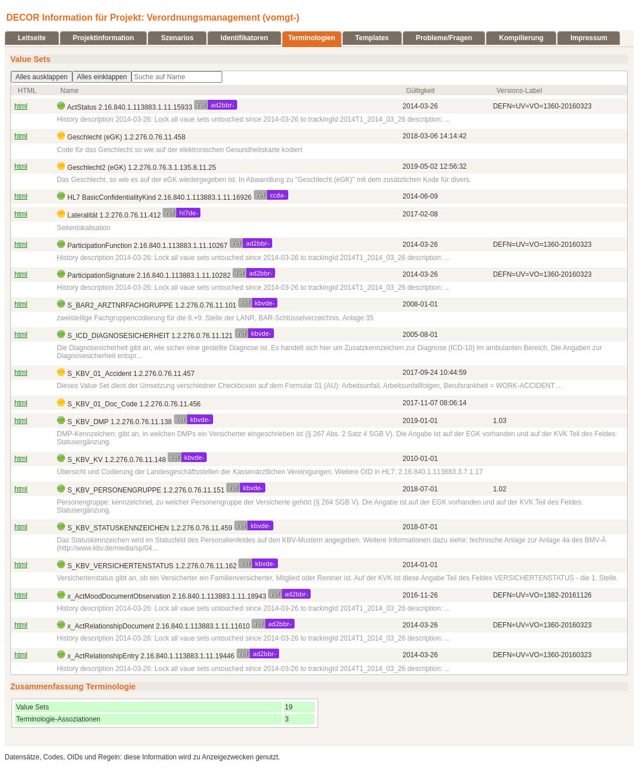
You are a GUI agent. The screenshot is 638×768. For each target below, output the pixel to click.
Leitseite (32, 38)
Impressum (588, 38)
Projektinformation (103, 38)
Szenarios (177, 38)
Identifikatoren (244, 38)
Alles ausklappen (42, 77)
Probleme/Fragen (444, 38)
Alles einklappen (102, 77)
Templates (372, 38)
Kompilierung (521, 38)
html (21, 106)
